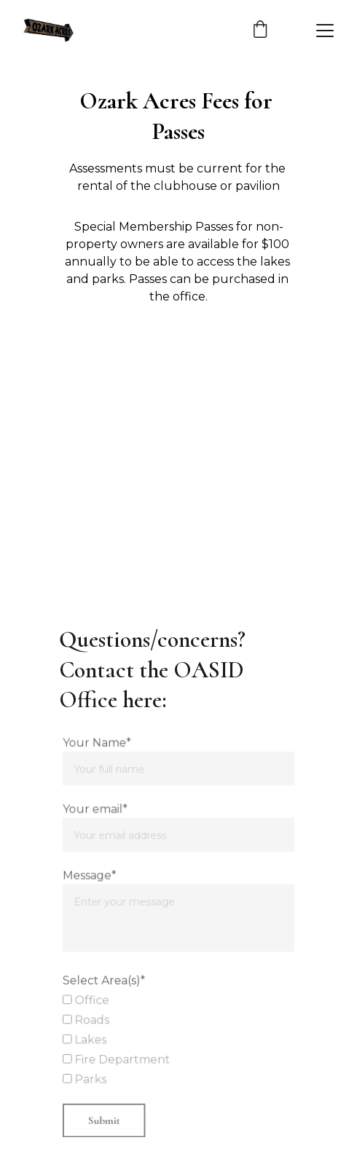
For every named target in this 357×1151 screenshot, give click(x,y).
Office (87, 999)
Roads (87, 1018)
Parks (85, 1077)
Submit (104, 1118)
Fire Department (117, 1057)
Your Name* (98, 745)
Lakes (85, 1038)
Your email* (96, 810)
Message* (90, 876)
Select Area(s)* (105, 980)
